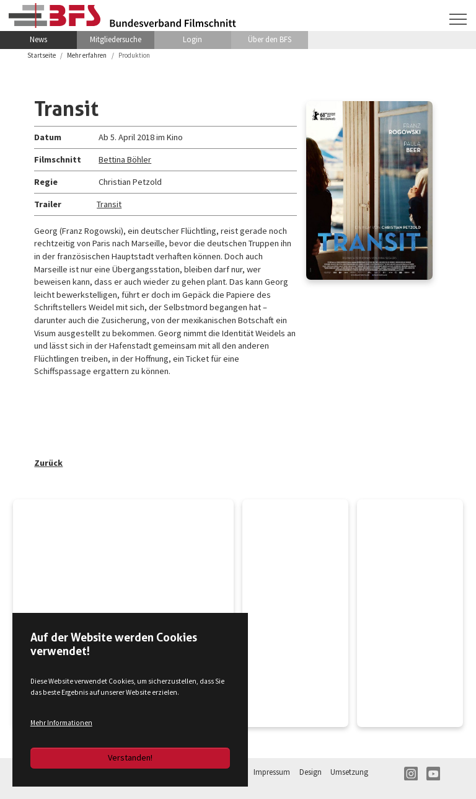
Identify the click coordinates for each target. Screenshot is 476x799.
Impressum (271, 772)
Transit (109, 204)
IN (411, 773)
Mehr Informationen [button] (61, 722)
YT (433, 773)
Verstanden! (130, 757)
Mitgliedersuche (115, 39)
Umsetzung (349, 772)
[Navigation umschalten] (458, 19)
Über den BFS (269, 39)
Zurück (48, 462)
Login (192, 39)
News (38, 39)
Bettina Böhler (125, 159)
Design (310, 772)
